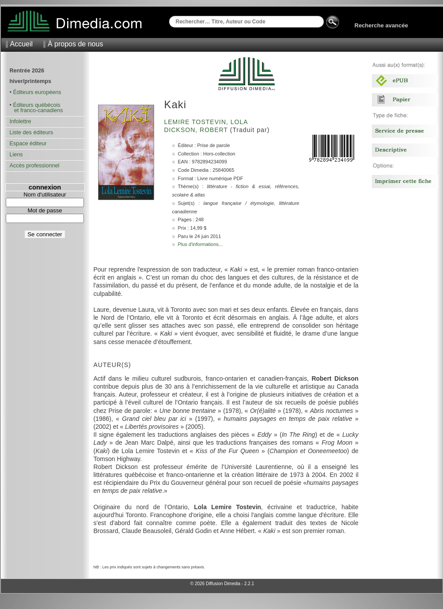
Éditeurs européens (37, 92)
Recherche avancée (381, 25)
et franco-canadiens (36, 110)
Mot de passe (44, 210)
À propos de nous (75, 44)
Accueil (21, 44)
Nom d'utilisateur (44, 194)
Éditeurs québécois (36, 105)
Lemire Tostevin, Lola (207, 121)
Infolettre (20, 121)
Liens (16, 154)
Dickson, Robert (197, 129)
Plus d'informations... (200, 244)
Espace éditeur (28, 143)
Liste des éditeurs (31, 132)
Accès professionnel (35, 166)
